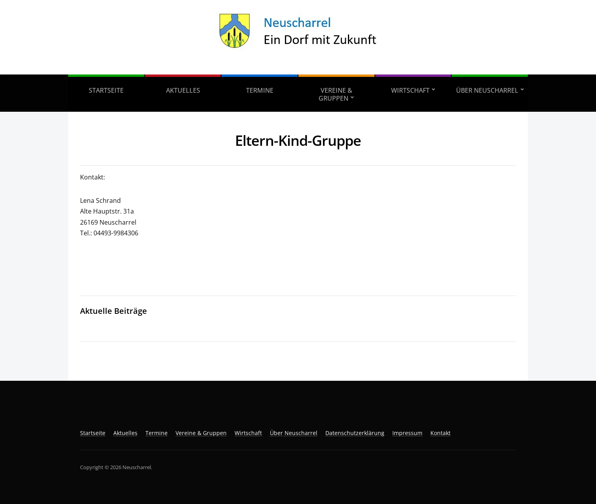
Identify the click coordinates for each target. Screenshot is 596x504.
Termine (259, 90)
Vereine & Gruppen (335, 94)
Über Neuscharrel (487, 90)
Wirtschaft (410, 90)
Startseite (106, 90)
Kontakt (440, 433)
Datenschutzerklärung (354, 433)
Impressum (407, 433)
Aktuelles (183, 90)
